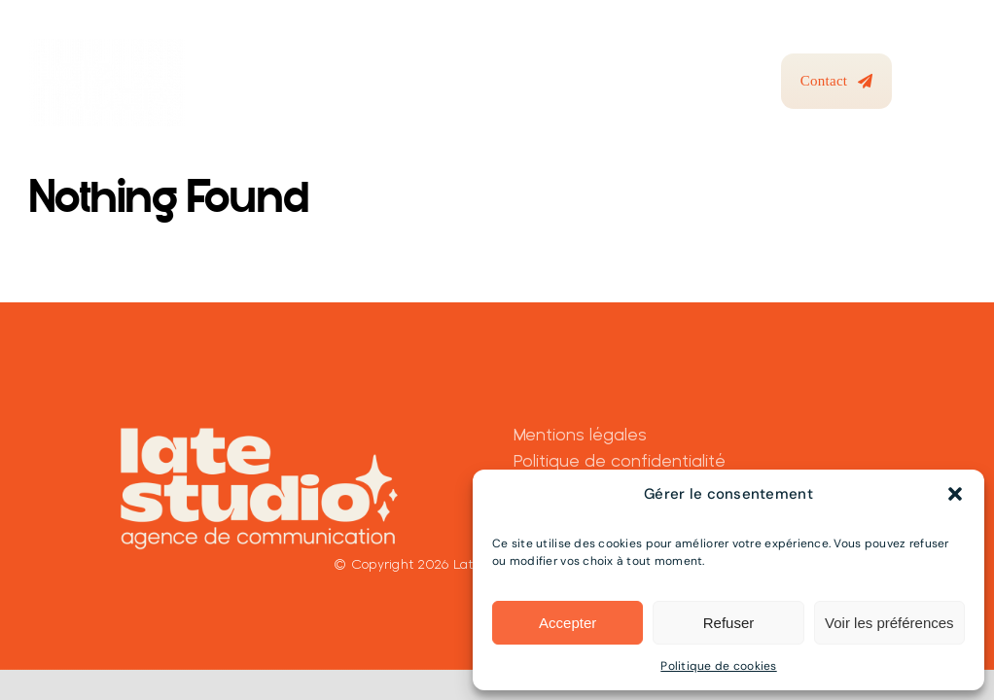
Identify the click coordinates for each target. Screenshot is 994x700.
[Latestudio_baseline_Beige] (260, 426)
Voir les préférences (889, 622)
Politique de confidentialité (620, 460)
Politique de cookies (718, 666)
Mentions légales (580, 434)
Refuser (729, 622)
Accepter (567, 622)
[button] (955, 494)
